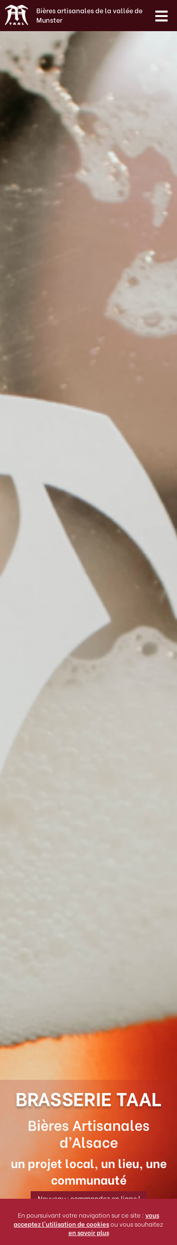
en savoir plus (88, 1232)
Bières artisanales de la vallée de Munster (89, 15)
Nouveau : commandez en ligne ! (89, 1198)
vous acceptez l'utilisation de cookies (86, 1219)
